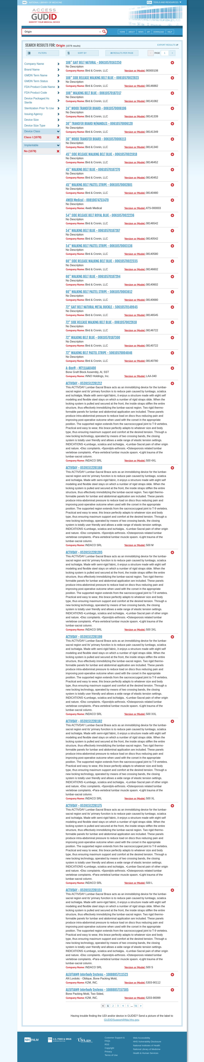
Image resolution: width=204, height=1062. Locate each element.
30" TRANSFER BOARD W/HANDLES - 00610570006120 (99, 124)
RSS (107, 1044)
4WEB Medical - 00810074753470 (87, 200)
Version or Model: (134, 70)
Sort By (82, 53)
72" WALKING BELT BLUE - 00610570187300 (93, 338)
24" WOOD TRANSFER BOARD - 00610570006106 (96, 108)
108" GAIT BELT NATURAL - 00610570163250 (93, 63)
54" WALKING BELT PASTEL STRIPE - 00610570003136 (99, 246)
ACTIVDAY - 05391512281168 (84, 468)
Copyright (109, 1048)
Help (170, 32)
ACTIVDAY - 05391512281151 (84, 890)
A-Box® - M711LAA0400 (81, 368)
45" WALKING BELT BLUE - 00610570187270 (93, 170)
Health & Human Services (145, 1053)
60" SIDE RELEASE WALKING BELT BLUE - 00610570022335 (102, 261)
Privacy (108, 1051)
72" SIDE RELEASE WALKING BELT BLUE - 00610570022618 (101, 322)
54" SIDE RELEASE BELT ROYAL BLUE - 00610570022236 (100, 215)
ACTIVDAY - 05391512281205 (84, 552)
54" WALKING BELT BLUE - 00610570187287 (93, 231)
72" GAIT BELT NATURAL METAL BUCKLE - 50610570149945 (102, 307)
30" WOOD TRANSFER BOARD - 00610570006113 (96, 139)
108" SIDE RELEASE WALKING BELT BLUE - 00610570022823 (102, 78)
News (140, 32)
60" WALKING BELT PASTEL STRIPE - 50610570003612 (99, 292)
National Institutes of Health (146, 1045)
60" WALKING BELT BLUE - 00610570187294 (93, 276)
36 (135, 1005)
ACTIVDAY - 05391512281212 (84, 383)
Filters (42, 53)
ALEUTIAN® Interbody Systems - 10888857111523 (97, 974)
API (148, 32)
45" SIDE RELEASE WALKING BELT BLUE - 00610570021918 (101, 154)
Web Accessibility (141, 1038)
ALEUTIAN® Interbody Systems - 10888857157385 (97, 990)
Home (122, 32)
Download (158, 32)
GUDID (44, 15)
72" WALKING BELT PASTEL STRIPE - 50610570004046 (99, 353)
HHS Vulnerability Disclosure (147, 1041)
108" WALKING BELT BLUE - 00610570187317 (93, 93)
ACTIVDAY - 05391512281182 (84, 721)
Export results (166, 45)
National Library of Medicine (45, 2)
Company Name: (75, 70)
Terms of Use (111, 1055)
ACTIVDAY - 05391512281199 (84, 637)
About (132, 32)
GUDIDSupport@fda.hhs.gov (121, 1019)
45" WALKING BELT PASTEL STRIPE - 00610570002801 (99, 185)
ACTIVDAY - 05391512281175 (84, 806)
